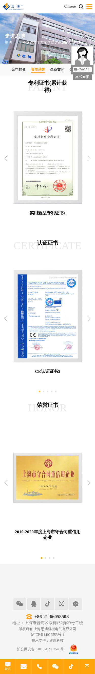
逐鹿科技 (56, 640)
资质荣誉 (38, 69)
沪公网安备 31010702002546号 (40, 649)
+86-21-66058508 (51, 616)
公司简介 (19, 69)
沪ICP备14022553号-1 (47, 635)
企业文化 (57, 69)
